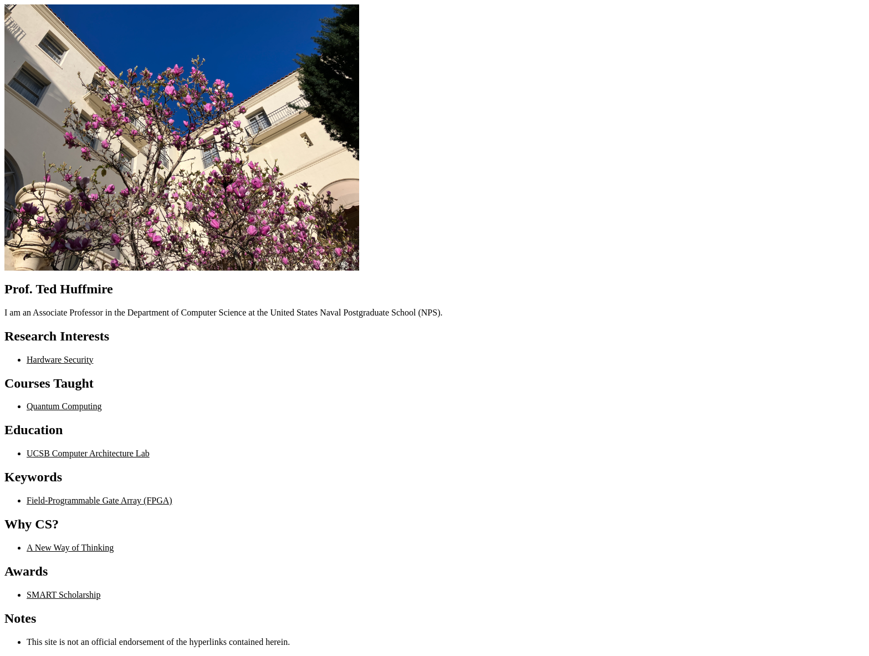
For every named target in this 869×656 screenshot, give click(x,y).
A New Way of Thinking (70, 547)
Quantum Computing (64, 406)
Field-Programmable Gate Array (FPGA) (99, 500)
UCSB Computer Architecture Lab (88, 453)
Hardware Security (60, 359)
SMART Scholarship (63, 594)
